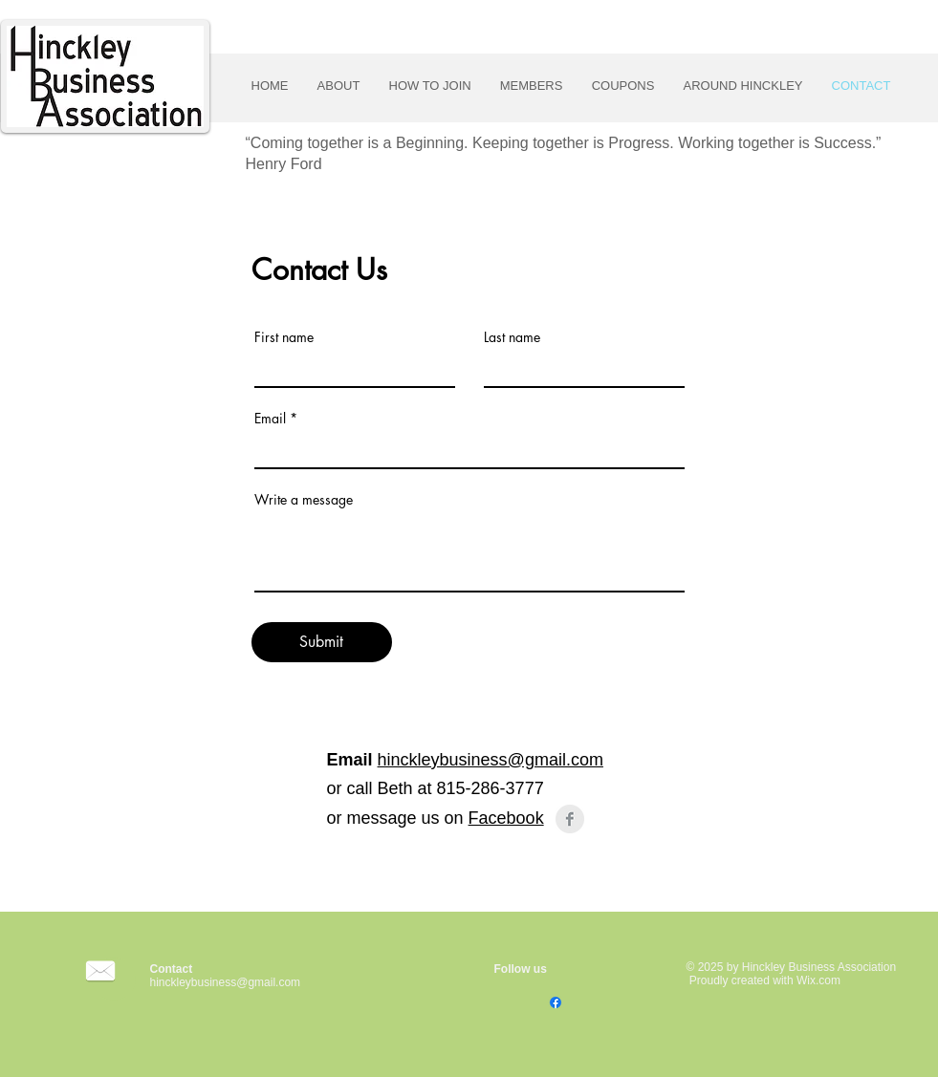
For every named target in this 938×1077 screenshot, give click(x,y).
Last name (512, 337)
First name (284, 337)
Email (270, 418)
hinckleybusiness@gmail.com (490, 759)
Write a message (303, 499)
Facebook (506, 818)
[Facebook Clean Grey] (570, 819)
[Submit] (321, 642)
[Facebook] (555, 1002)
